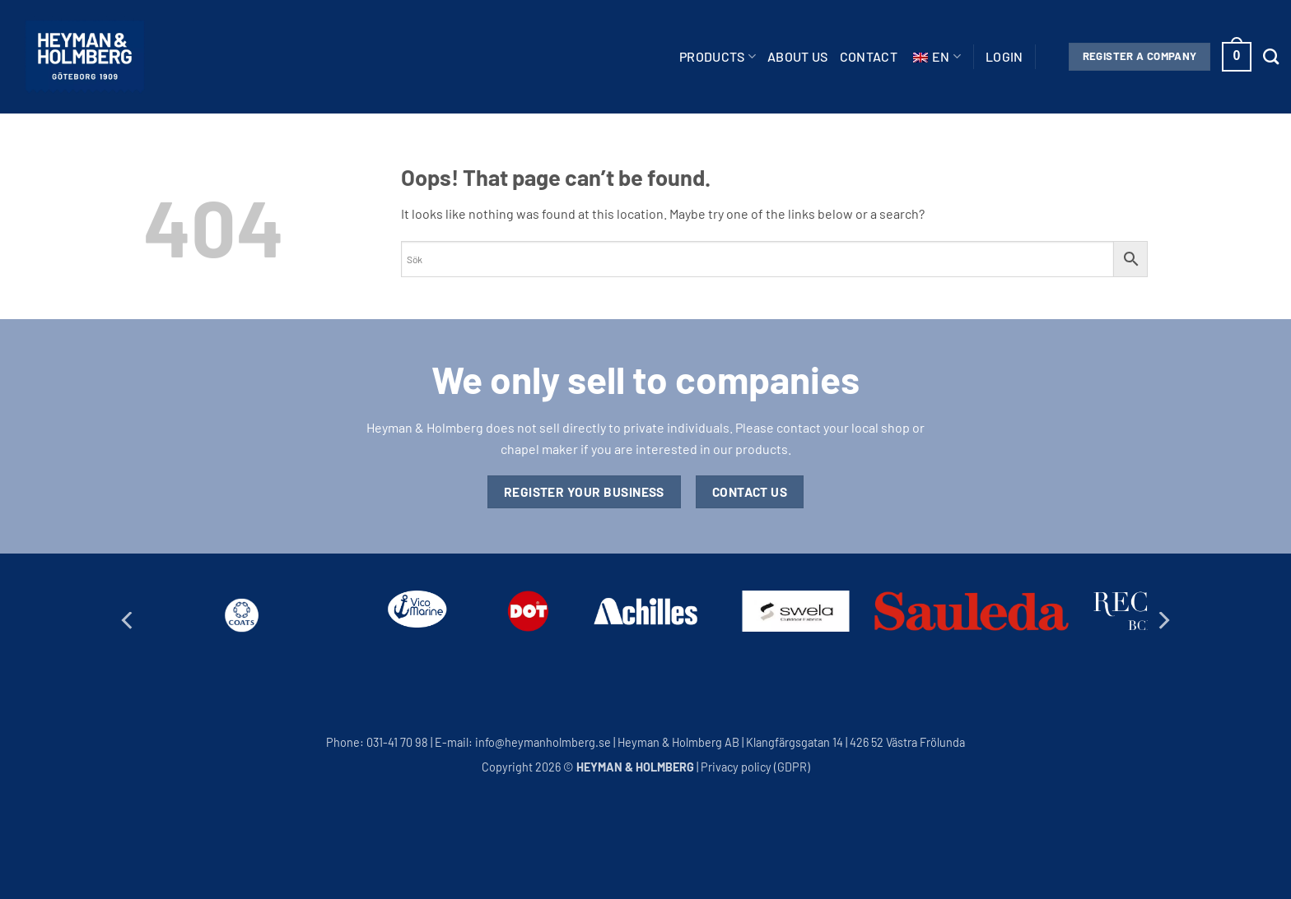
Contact (868, 56)
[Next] (1162, 621)
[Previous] (128, 621)
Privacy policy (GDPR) (755, 767)
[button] (1004, 57)
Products (717, 57)
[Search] (1271, 56)
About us (797, 56)
